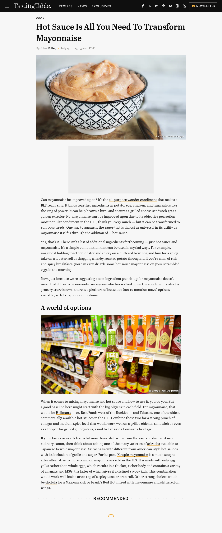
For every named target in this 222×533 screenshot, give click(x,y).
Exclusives (101, 6)
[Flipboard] (157, 6)
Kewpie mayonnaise (132, 454)
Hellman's (63, 412)
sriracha (153, 443)
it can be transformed (159, 221)
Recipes (65, 6)
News (82, 6)
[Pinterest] (163, 6)
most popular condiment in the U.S (68, 221)
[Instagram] (177, 6)
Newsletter (203, 6)
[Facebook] (143, 6)
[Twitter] (150, 6)
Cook (40, 18)
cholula (51, 482)
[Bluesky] (170, 6)
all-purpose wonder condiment (133, 199)
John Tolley (48, 48)
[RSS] (184, 6)
